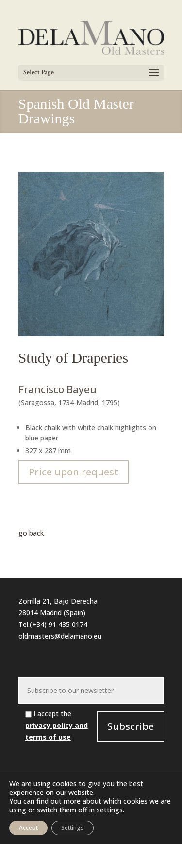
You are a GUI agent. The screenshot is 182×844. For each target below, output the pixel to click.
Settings (72, 828)
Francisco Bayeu (57, 389)
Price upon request (73, 471)
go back (31, 533)
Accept (28, 828)
